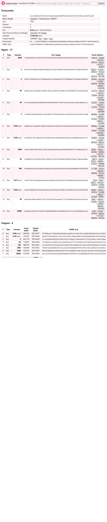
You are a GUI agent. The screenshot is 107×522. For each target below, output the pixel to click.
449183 (100, 105)
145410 (94, 58)
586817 (101, 196)
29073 (94, 159)
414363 (100, 140)
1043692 (101, 208)
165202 (100, 190)
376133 (101, 72)
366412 (100, 194)
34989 (93, 149)
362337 (101, 62)
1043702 (101, 166)
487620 (94, 142)
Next (45, 39)
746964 (100, 204)
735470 (101, 107)
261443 (100, 60)
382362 (94, 152)
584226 (100, 116)
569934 (94, 83)
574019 (100, 93)
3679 (95, 180)
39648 (93, 190)
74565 (100, 180)
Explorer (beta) (11, 3)
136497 (101, 102)
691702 (101, 156)
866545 (100, 206)
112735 (94, 91)
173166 (100, 69)
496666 (100, 175)
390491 (94, 79)
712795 (94, 107)
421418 (101, 79)
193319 (94, 192)
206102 (100, 199)
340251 (101, 213)
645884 (101, 83)
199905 (100, 161)
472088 (101, 126)
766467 (94, 130)
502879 (101, 67)
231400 (101, 192)
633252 (101, 187)
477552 (100, 215)
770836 (94, 95)
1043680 (101, 111)
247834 (94, 213)
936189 (100, 97)
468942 (94, 126)
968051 (100, 121)
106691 (94, 138)
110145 (94, 102)
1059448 (99, 133)
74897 (93, 199)
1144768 (101, 123)
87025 (93, 161)
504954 (100, 128)
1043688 (101, 100)
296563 (101, 91)
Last (51, 39)
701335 (94, 119)
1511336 (33, 33)
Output (44, 33)
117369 (94, 168)
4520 (94, 211)
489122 (101, 142)
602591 (101, 201)
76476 (100, 159)
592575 (100, 154)
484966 (94, 114)
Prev (40, 39)
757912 (101, 177)
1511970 (33, 19)
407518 (100, 74)
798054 (100, 86)
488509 (94, 218)
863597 (101, 95)
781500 (101, 130)
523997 (100, 81)
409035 (101, 152)
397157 (100, 64)
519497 (101, 185)
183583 (101, 138)
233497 (100, 211)
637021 (94, 156)
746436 (100, 109)
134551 (101, 168)
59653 (93, 69)
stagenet (35, 257)
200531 (94, 72)
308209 (94, 173)
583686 (101, 114)
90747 (93, 182)
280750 (94, 62)
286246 (100, 171)
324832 (100, 149)
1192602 (101, 135)
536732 (100, 144)
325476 (94, 185)
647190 (101, 76)
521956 (94, 196)
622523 (94, 163)
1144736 (101, 88)
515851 (94, 201)
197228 (100, 182)
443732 (94, 76)
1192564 (101, 147)
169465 (101, 58)
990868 (101, 163)
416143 (101, 173)
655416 (101, 218)
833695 (101, 119)
